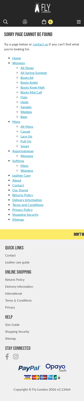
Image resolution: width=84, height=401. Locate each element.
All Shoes (27, 67)
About (16, 180)
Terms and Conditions (27, 204)
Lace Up (26, 136)
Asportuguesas (23, 151)
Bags (23, 116)
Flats (23, 97)
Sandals (26, 107)
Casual (25, 131)
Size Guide (12, 324)
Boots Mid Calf (31, 92)
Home (16, 58)
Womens (18, 63)
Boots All (26, 77)
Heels (24, 102)
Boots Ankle (29, 82)
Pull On (25, 141)
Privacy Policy (22, 209)
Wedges (26, 111)
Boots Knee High (32, 87)
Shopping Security (25, 214)
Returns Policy (22, 195)
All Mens (26, 126)
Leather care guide (17, 262)
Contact (18, 185)
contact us (40, 44)
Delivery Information (27, 199)
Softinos (18, 160)
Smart (24, 146)
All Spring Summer (33, 72)
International (13, 293)
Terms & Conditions (18, 300)
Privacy (10, 307)
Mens (16, 121)
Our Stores (20, 190)
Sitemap (18, 219)
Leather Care (21, 175)
